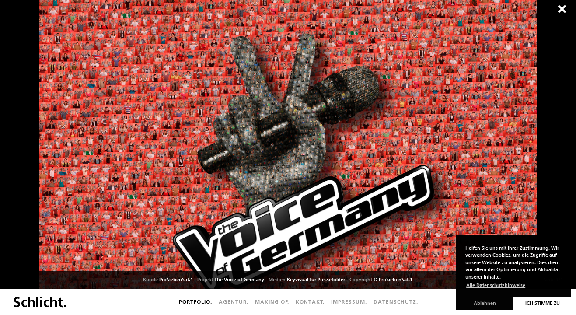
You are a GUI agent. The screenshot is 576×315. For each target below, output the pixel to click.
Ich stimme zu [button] (542, 303)
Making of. (272, 302)
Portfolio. (195, 302)
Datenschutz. (396, 302)
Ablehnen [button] (485, 303)
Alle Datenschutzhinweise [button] (495, 285)
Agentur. (233, 302)
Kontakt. (310, 302)
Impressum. (349, 302)
